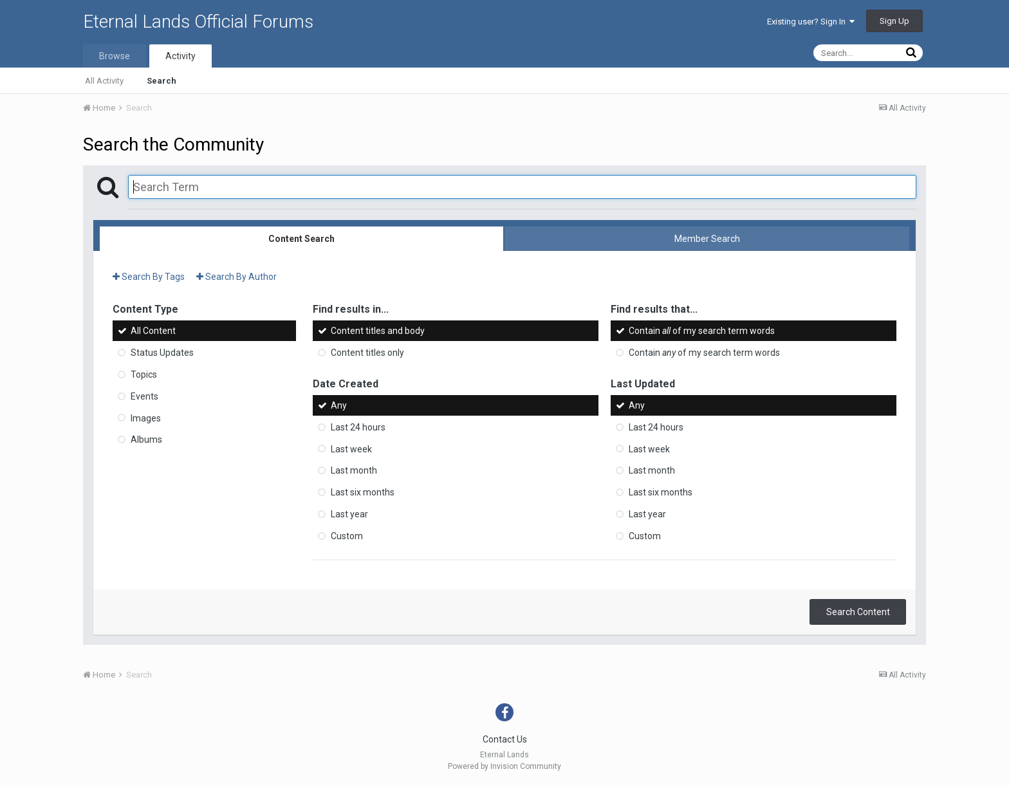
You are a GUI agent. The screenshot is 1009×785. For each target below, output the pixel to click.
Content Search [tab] (301, 239)
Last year (349, 514)
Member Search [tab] (707, 239)
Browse (114, 56)
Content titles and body (378, 331)
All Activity (104, 81)
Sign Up (894, 21)
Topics (144, 374)
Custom (347, 536)
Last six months (362, 492)
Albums (146, 439)
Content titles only (367, 352)
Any (339, 405)
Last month (354, 470)
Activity (180, 56)
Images (146, 417)
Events (144, 396)
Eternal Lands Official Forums (198, 21)
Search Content (858, 612)
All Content (153, 331)
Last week (351, 448)
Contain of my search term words (702, 331)
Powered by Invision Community (504, 766)
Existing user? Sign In (811, 21)
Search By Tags (149, 277)
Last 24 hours (358, 427)
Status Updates (162, 352)
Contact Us (505, 739)
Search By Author (236, 277)
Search (161, 81)
